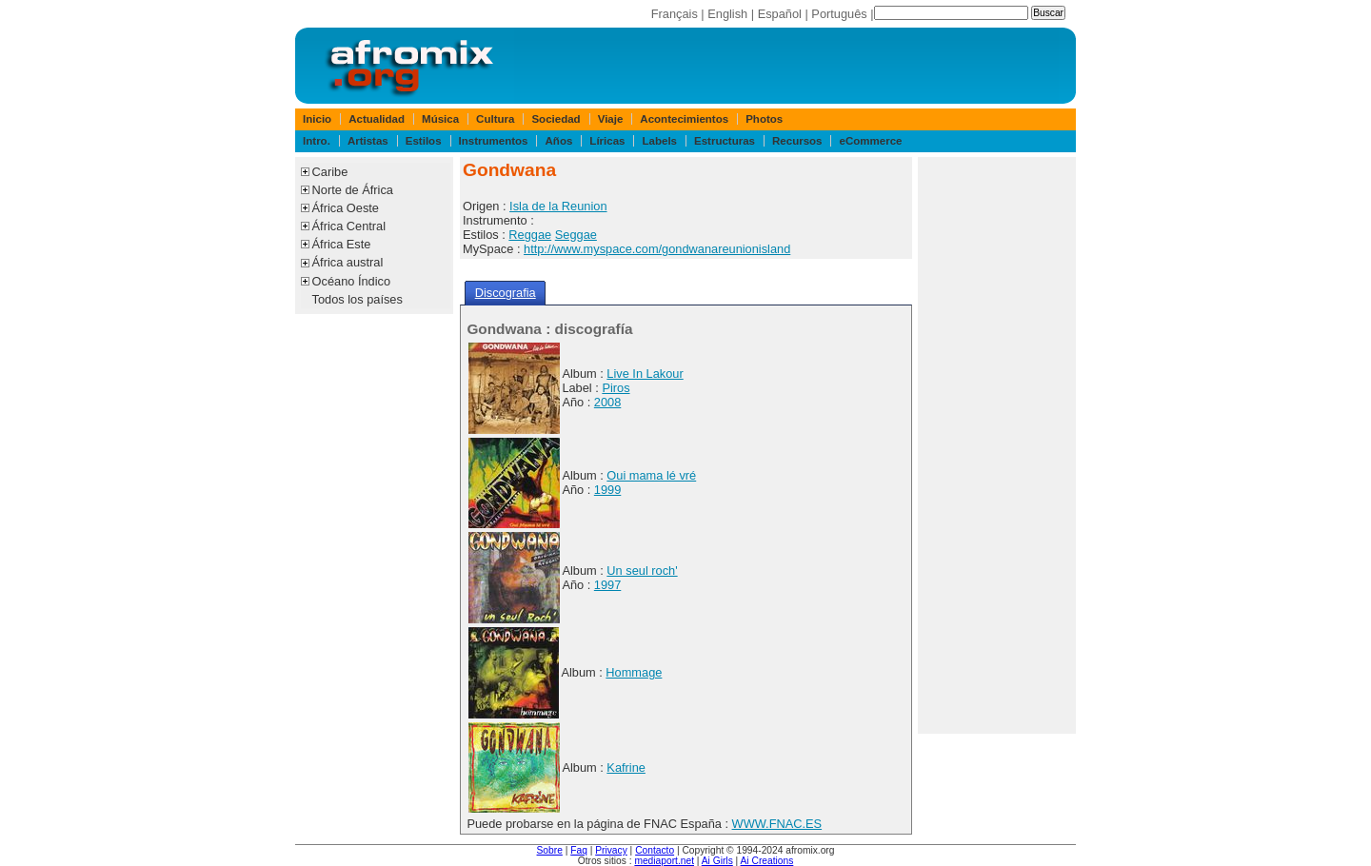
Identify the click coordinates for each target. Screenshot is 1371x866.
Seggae (576, 234)
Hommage (634, 672)
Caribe (330, 172)
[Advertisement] (997, 445)
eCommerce (871, 141)
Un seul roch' (641, 570)
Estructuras (724, 141)
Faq (578, 850)
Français (674, 14)
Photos (764, 119)
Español (780, 14)
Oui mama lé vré (651, 475)
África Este (341, 244)
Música (440, 119)
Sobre (550, 850)
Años (559, 141)
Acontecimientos (684, 119)
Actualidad (376, 119)
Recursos (797, 141)
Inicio (317, 119)
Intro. (316, 141)
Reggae (529, 234)
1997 (607, 585)
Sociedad (555, 119)
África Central (349, 226)
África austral (348, 262)
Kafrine (626, 767)
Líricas (607, 141)
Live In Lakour (644, 373)
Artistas (368, 141)
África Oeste (345, 208)
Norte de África (352, 190)
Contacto (654, 850)
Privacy (611, 850)
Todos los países (357, 299)
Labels (660, 141)
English (727, 14)
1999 (607, 489)
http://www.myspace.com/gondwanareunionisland (657, 249)
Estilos (424, 141)
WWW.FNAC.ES (777, 824)
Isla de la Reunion (557, 206)
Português (838, 14)
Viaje (611, 119)
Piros (615, 388)
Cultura (495, 119)
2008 (607, 402)
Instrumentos (493, 141)
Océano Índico (351, 281)
